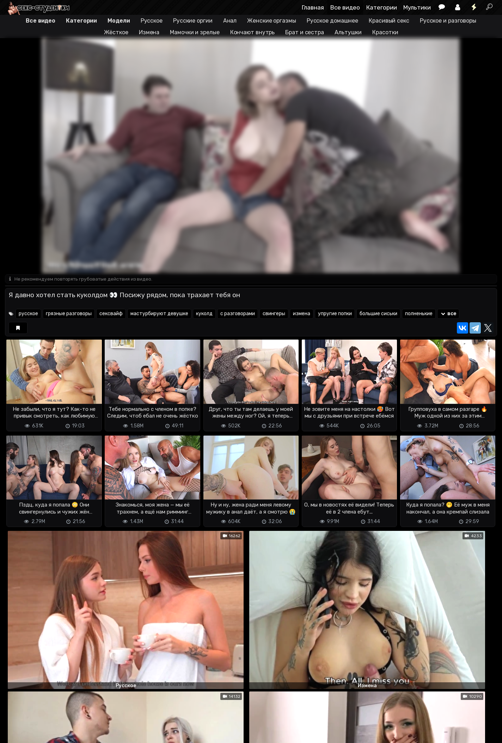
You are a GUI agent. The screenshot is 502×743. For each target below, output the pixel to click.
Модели (119, 20)
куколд (204, 314)
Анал (230, 20)
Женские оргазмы (271, 20)
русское (28, 314)
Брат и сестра (304, 32)
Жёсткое (116, 32)
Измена (149, 32)
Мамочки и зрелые (194, 32)
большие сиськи (378, 314)
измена (301, 314)
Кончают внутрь (252, 32)
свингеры (274, 314)
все (448, 314)
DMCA (16, 733)
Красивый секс (389, 20)
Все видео (345, 7)
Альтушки (348, 32)
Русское (152, 20)
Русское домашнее (332, 20)
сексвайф (111, 314)
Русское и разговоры (448, 20)
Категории (381, 7)
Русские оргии (193, 20)
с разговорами (237, 314)
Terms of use (41, 733)
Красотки (385, 32)
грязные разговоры (69, 314)
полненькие (419, 314)
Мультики (417, 7)
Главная (313, 7)
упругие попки (335, 314)
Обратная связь (78, 733)
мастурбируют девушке (159, 314)
